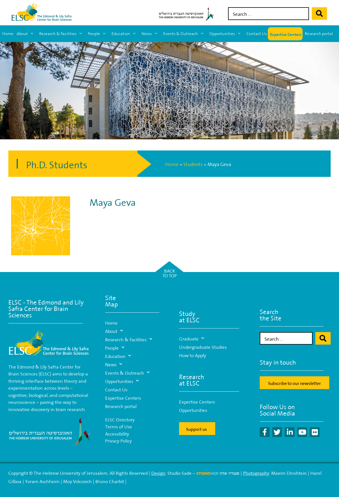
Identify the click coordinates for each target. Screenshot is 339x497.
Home (7, 33)
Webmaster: (140, 481)
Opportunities (226, 33)
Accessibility (117, 433)
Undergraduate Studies (203, 346)
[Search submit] (319, 13)
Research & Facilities (62, 33)
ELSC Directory (120, 419)
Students (193, 163)
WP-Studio (163, 481)
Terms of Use (118, 426)
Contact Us (256, 33)
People (98, 33)
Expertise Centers (285, 34)
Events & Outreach (185, 33)
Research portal (319, 33)
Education (125, 33)
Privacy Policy (118, 440)
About (27, 33)
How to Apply (192, 355)
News (151, 33)
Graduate (191, 338)
